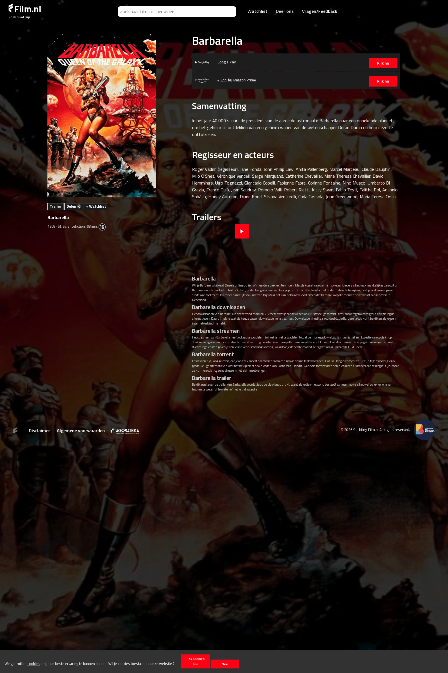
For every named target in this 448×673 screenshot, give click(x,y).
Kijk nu (373, 63)
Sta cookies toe (196, 661)
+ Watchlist (96, 206)
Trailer (55, 206)
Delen (74, 206)
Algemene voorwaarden (81, 430)
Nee (225, 664)
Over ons (285, 11)
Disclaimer (39, 430)
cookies (33, 664)
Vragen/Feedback (319, 11)
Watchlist (257, 11)
